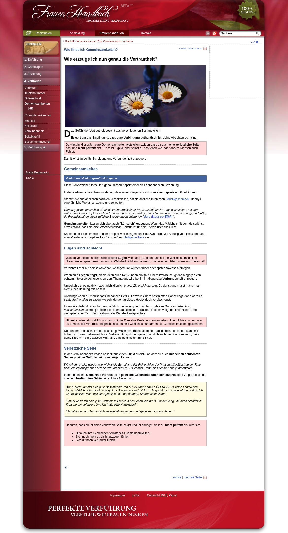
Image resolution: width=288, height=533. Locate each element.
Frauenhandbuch (112, 33)
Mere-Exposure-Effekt (158, 216)
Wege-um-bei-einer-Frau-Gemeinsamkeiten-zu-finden (105, 41)
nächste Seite (197, 48)
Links (135, 495)
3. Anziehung (32, 74)
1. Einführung (33, 59)
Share (30, 178)
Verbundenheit (34, 131)
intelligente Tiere (133, 237)
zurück (182, 48)
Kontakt (146, 33)
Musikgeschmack (178, 199)
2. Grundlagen (33, 67)
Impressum (117, 495)
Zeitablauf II (32, 136)
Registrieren (44, 33)
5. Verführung (34, 147)
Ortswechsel (33, 98)
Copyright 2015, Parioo (162, 495)
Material (30, 121)
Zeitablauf (31, 126)
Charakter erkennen (38, 115)
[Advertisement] (135, 456)
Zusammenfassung (37, 141)
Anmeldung (77, 33)
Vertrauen (31, 87)
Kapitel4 (69, 41)
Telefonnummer (35, 93)
